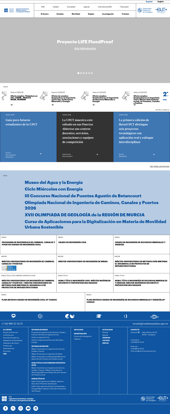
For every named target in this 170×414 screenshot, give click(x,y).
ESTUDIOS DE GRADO (40, 329)
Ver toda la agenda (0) (162, 110)
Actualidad (71, 7)
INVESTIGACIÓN (80, 333)
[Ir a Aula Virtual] (98, 317)
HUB (42, 7)
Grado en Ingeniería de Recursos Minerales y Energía (48, 341)
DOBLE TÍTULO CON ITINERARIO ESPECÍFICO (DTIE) (48, 364)
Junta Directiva (8, 335)
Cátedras (77, 339)
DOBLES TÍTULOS (38, 379)
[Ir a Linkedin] (35, 408)
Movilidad (76, 14)
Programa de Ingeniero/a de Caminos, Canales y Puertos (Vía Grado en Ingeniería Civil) (49, 333)
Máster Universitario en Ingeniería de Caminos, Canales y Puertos (48, 350)
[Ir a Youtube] (28, 408)
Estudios (60, 14)
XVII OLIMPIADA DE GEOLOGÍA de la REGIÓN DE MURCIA (85, 214)
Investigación (108, 14)
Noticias (105, 332)
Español (149, 2)
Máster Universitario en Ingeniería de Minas (47, 354)
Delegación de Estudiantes (12, 340)
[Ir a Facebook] (5, 408)
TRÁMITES (106, 338)
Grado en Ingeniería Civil (40, 337)
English (161, 2)
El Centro (45, 14)
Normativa (7, 351)
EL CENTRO (7, 329)
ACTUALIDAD (107, 329)
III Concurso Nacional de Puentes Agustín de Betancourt (83, 195)
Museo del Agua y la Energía (54, 182)
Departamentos (8, 348)
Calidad (56, 7)
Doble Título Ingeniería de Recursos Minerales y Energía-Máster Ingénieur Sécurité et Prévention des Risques (49, 388)
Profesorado (7, 346)
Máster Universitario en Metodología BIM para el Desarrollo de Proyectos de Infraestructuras (48, 358)
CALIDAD (106, 340)
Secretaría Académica (11, 338)
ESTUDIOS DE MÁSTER (40, 346)
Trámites (125, 14)
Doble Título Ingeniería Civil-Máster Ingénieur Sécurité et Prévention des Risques (48, 382)
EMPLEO (105, 343)
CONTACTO (135, 329)
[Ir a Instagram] (20, 408)
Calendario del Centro (11, 343)
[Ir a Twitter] (13, 408)
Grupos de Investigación (83, 336)
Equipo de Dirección (10, 332)
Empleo (91, 14)
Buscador (124, 7)
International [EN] (105, 7)
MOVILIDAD (78, 329)
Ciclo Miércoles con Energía (54, 188)
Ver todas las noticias (159, 166)
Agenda (87, 7)
